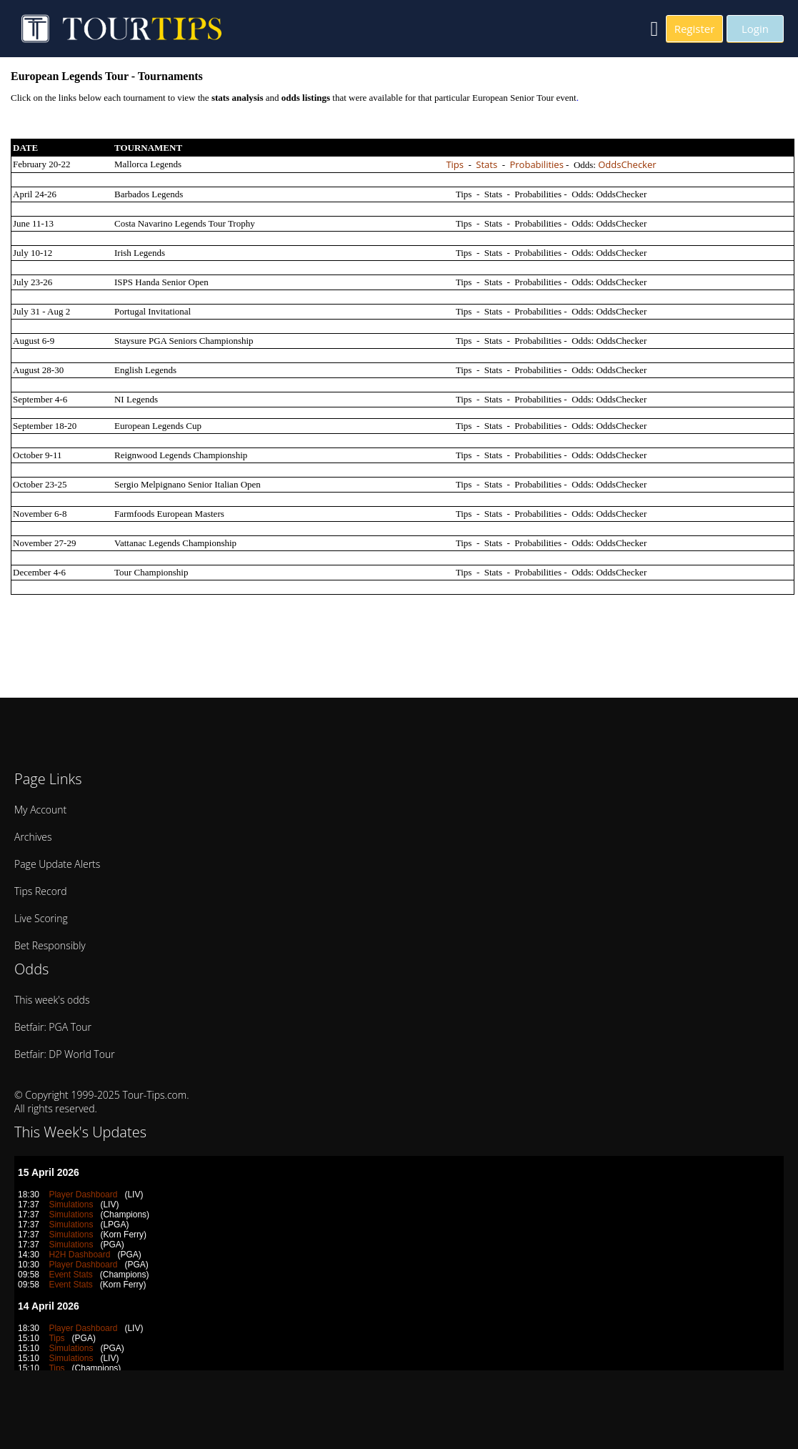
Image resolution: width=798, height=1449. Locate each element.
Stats (486, 164)
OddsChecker (627, 164)
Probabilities (536, 164)
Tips (455, 164)
